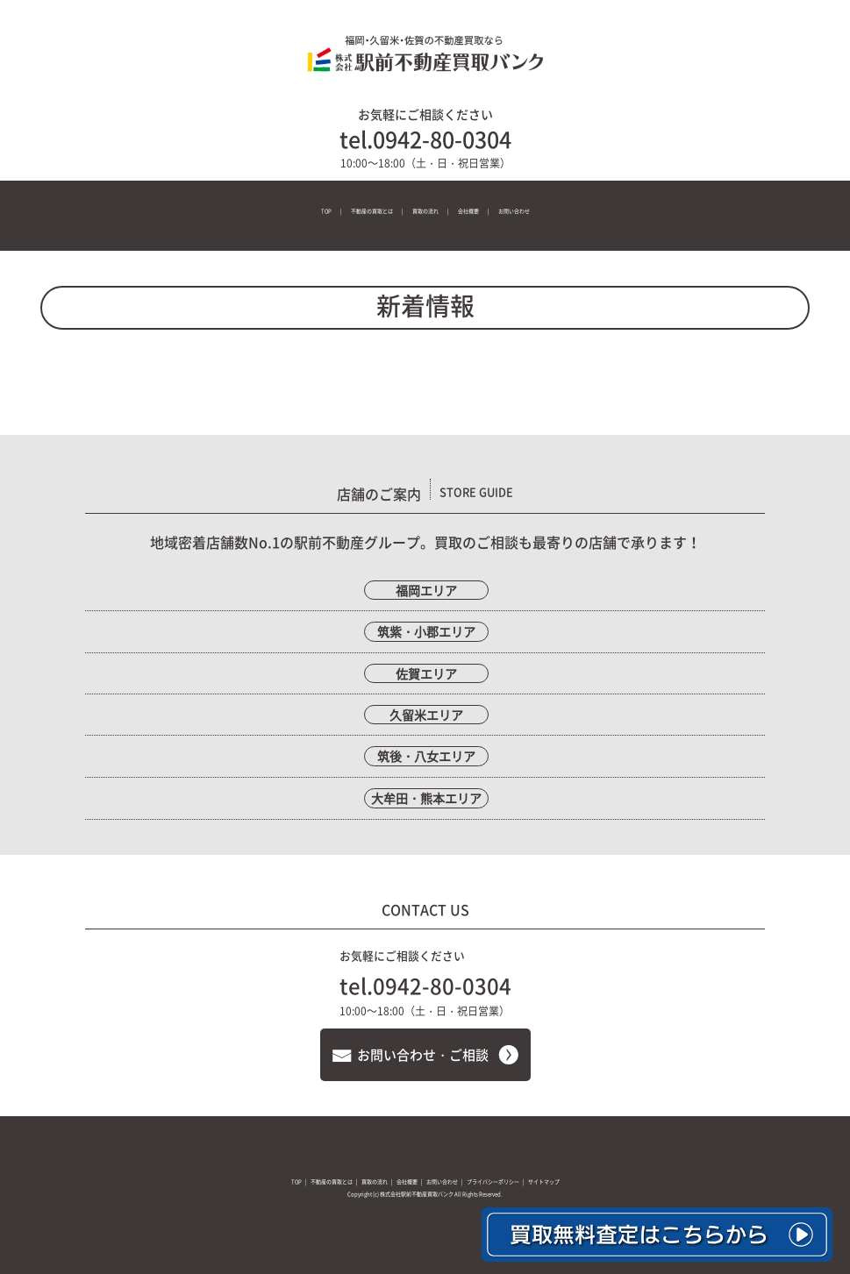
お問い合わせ (514, 211)
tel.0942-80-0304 (425, 139)
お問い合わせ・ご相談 (423, 1054)
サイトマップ (544, 1181)
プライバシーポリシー (493, 1181)
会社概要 (468, 211)
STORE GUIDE (476, 491)
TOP (326, 211)
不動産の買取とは (372, 211)
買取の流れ (425, 211)
